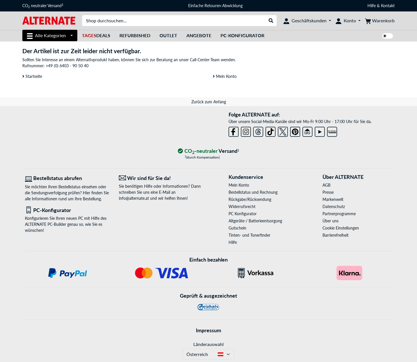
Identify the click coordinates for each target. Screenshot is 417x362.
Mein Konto (225, 76)
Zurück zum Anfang (208, 101)
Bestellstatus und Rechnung (253, 192)
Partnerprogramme (339, 213)
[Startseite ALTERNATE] (48, 20)
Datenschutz (333, 206)
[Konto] (348, 20)
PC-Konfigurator (242, 35)
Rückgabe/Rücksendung (250, 199)
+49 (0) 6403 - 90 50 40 (67, 65)
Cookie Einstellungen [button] (340, 227)
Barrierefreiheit (335, 235)
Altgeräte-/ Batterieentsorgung (255, 220)
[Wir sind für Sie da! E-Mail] (161, 178)
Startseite (32, 76)
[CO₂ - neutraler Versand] (208, 151)
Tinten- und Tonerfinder (249, 235)
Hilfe (371, 5)
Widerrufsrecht (242, 206)
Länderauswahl (208, 344)
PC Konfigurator (243, 213)
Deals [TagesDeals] (96, 35)
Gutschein (237, 227)
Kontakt (388, 5)
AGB (326, 185)
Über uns (330, 220)
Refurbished (134, 35)
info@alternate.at (134, 198)
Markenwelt (332, 199)
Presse (328, 192)
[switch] (387, 36)
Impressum (208, 330)
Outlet (168, 35)
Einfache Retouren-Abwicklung (215, 5)
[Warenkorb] (380, 20)
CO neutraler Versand (42, 6)
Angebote (198, 35)
